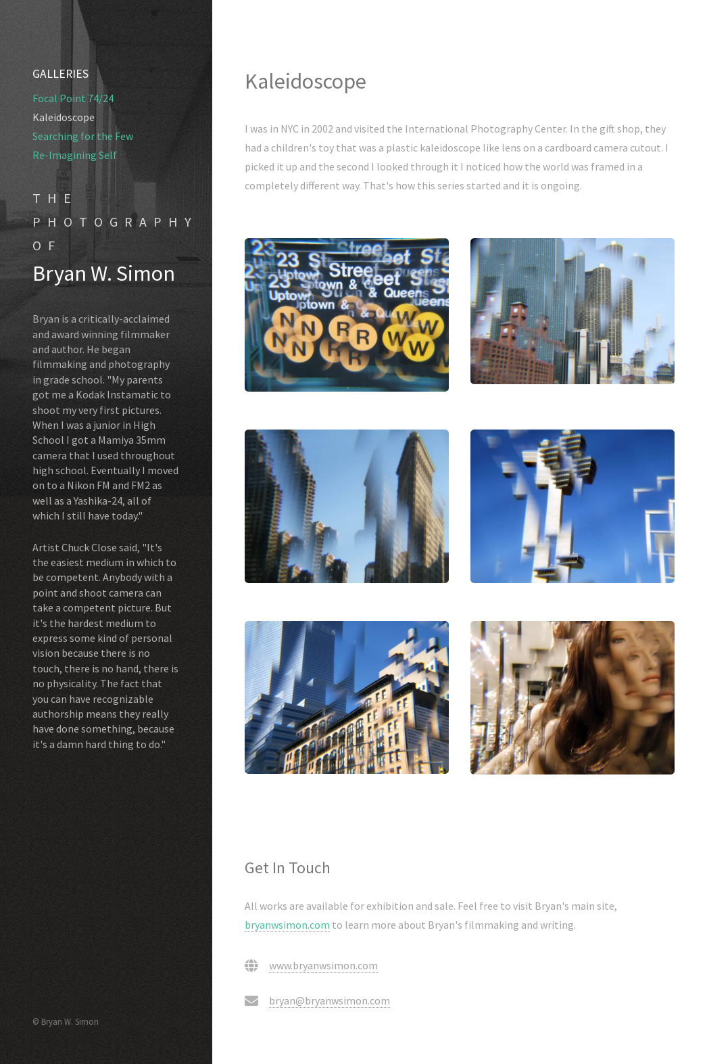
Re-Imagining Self (74, 155)
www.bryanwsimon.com (323, 965)
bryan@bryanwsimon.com (329, 1000)
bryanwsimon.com (287, 924)
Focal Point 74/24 (73, 98)
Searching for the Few (82, 136)
